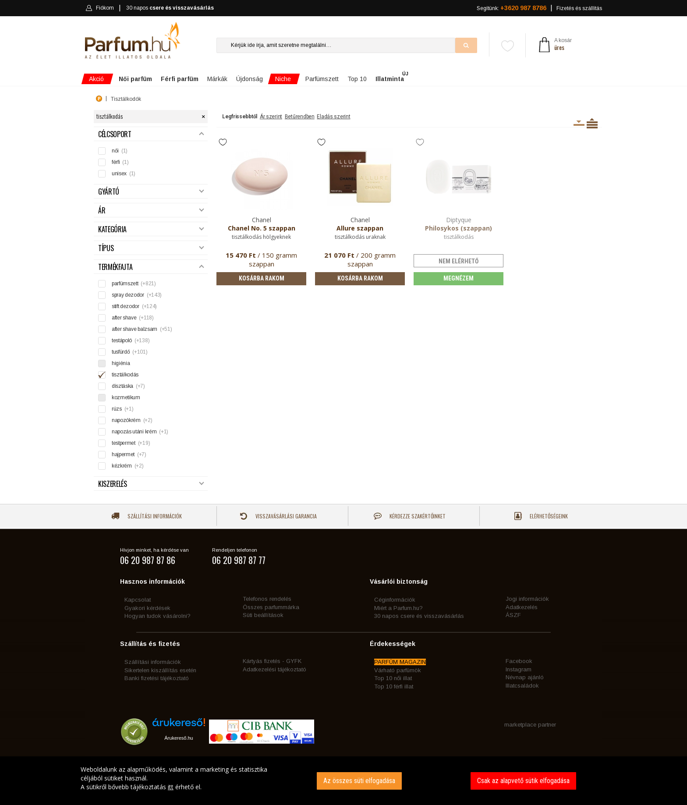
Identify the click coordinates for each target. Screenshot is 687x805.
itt (171, 787)
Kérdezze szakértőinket (410, 516)
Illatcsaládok (522, 685)
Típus (151, 248)
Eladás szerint (333, 116)
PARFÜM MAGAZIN (400, 662)
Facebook (519, 661)
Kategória (151, 229)
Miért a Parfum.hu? (398, 608)
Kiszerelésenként (579, 123)
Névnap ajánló (525, 677)
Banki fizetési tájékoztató (156, 678)
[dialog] (343, 780)
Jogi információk (527, 599)
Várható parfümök (397, 670)
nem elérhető (458, 261)
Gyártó (151, 192)
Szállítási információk (146, 516)
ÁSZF (513, 615)
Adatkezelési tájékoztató (274, 669)
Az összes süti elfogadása (359, 781)
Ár (151, 211)
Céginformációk (394, 599)
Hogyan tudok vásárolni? (157, 616)
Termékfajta (151, 267)
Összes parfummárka (271, 607)
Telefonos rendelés (267, 599)
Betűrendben (300, 116)
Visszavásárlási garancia (278, 516)
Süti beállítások (263, 615)
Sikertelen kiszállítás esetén (160, 670)
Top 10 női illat (393, 678)
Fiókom (99, 7)
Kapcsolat (137, 599)
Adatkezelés (522, 607)
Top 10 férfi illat (393, 686)
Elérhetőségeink (541, 516)
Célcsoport (151, 134)
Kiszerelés (151, 484)
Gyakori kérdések (147, 608)
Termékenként (592, 123)
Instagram (518, 669)
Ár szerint (271, 116)
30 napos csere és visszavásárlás (419, 616)
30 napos (170, 8)
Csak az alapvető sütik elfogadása (523, 781)
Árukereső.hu (178, 738)
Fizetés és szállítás (579, 8)
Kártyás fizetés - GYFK (272, 661)
